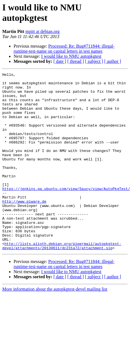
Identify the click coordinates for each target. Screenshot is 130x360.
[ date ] (59, 61)
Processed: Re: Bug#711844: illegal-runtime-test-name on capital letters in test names (64, 49)
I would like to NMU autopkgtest (71, 56)
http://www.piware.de (24, 227)
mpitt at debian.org (42, 31)
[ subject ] (94, 61)
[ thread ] (75, 61)
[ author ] (112, 61)
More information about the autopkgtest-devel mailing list (54, 324)
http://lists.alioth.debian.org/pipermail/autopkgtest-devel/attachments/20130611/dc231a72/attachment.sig (61, 281)
